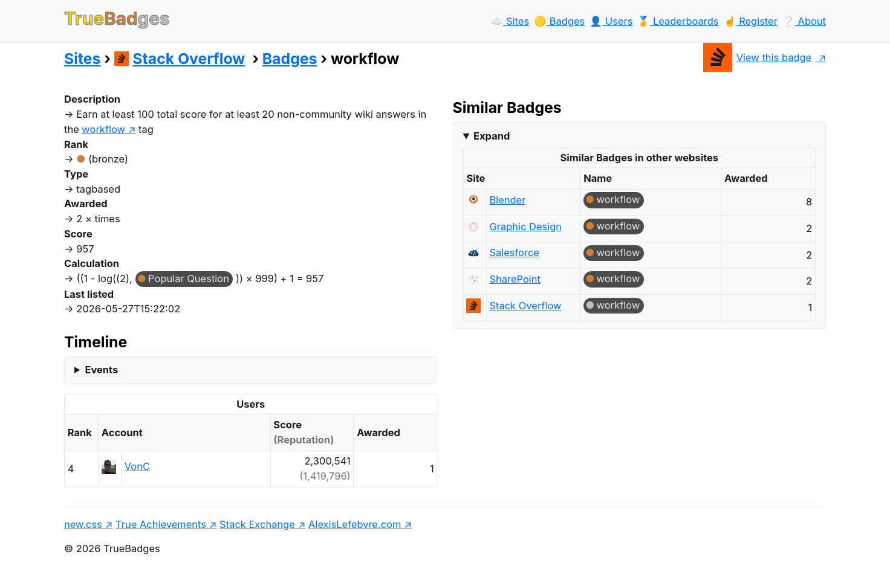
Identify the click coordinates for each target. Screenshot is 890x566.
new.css (83, 524)
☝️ (751, 21)
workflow (618, 199)
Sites (82, 59)
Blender (507, 200)
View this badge (757, 57)
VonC (137, 466)
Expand (491, 136)
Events (101, 370)
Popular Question (188, 278)
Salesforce (514, 252)
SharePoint (515, 279)
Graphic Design (525, 226)
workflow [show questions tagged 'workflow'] (103, 129)
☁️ (509, 21)
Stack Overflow (179, 59)
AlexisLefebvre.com (354, 524)
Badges (289, 59)
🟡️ (559, 21)
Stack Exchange (257, 524)
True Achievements (160, 524)
